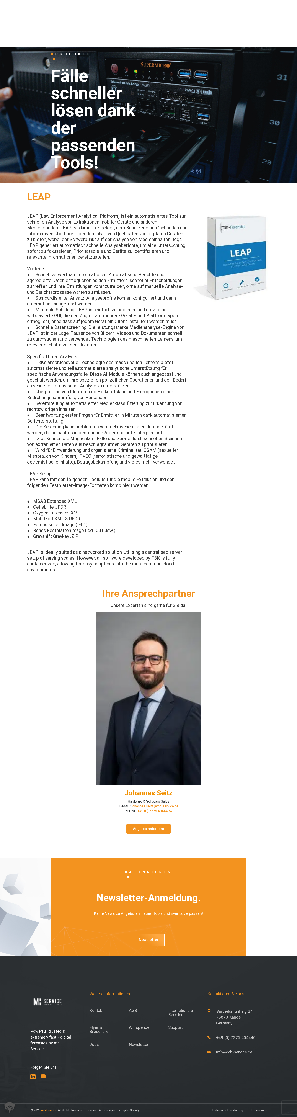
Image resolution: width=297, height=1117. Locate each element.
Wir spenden (140, 1027)
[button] (9, 1107)
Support (175, 1027)
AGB (133, 1010)
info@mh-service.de (234, 1052)
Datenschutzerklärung (227, 1110)
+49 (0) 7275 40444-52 (155, 811)
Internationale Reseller (180, 1012)
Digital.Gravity (130, 1110)
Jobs (94, 1044)
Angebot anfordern (148, 829)
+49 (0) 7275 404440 (236, 1037)
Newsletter (148, 939)
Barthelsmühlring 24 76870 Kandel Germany (234, 1017)
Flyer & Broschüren (100, 1029)
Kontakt (96, 1010)
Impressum (259, 1110)
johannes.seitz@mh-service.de (155, 806)
